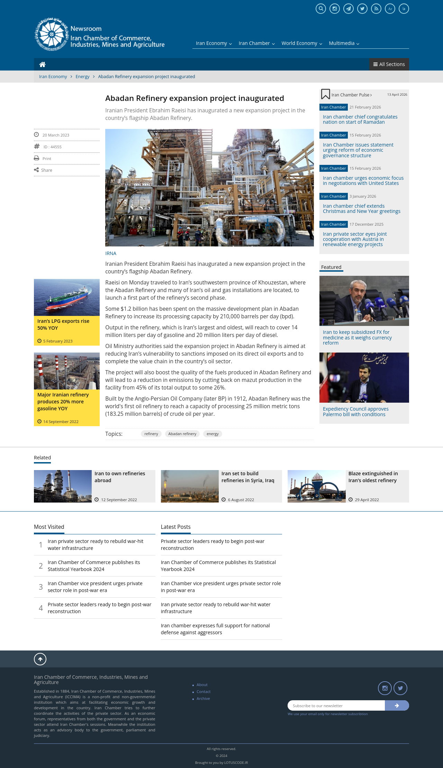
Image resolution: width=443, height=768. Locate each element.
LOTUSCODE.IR (236, 762)
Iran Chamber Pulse (352, 94)
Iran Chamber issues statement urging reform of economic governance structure (358, 150)
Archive (203, 698)
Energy (83, 76)
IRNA (110, 253)
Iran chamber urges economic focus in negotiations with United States (363, 180)
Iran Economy (214, 43)
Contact (203, 691)
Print (42, 158)
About (202, 684)
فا (404, 9)
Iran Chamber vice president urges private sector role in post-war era (95, 586)
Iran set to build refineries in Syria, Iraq (248, 477)
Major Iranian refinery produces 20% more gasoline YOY (63, 401)
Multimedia (344, 43)
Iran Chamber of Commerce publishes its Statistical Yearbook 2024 (94, 565)
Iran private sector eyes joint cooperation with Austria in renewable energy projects (355, 239)
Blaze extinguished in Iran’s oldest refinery (373, 477)
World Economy (302, 43)
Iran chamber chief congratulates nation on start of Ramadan (360, 119)
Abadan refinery (183, 433)
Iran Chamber (257, 43)
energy (212, 433)
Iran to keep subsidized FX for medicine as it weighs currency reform (357, 337)
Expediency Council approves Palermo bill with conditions (356, 411)
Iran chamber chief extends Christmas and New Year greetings (361, 208)
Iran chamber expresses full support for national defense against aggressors (215, 629)
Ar (390, 9)
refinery (151, 433)
